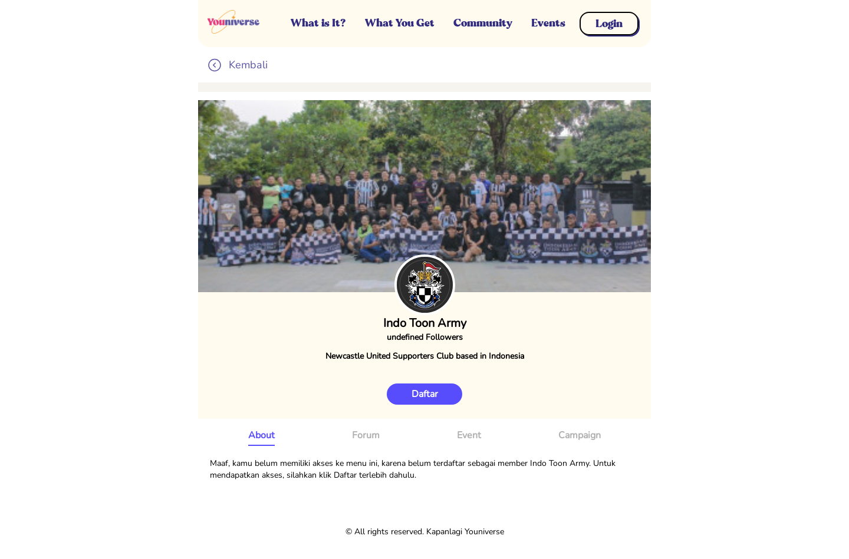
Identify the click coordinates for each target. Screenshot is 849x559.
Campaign (579, 435)
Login (609, 23)
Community (482, 23)
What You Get (400, 23)
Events (548, 23)
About (261, 435)
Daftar (425, 394)
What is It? (318, 23)
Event (469, 435)
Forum (366, 435)
